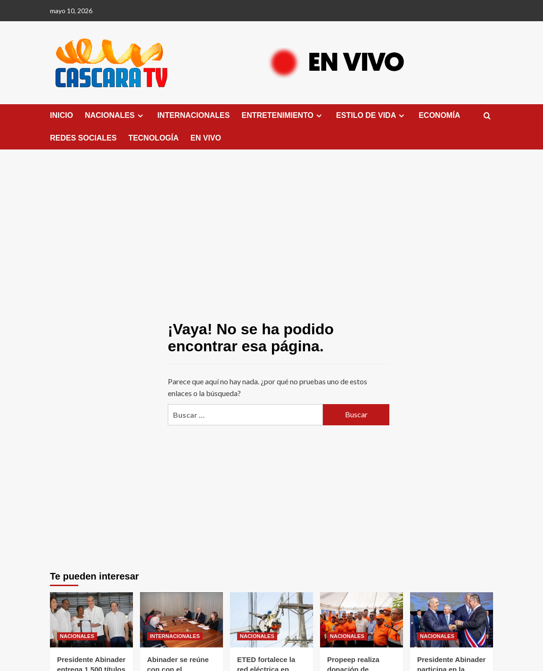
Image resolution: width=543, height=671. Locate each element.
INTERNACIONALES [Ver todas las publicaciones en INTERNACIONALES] (175, 636)
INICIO (61, 115)
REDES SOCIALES (83, 138)
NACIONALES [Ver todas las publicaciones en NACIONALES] (77, 636)
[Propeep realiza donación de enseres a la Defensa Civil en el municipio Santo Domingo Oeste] (361, 619)
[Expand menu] (140, 116)
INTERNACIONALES (193, 115)
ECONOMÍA (439, 115)
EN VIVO (205, 138)
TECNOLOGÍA (153, 138)
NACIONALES (115, 115)
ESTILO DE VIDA (371, 115)
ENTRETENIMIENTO (282, 115)
